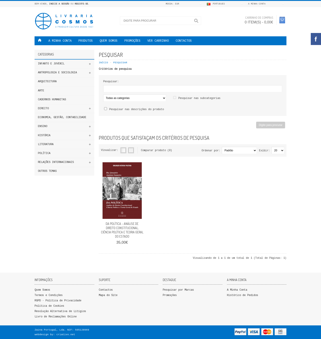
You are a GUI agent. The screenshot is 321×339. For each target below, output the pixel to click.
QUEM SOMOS (108, 41)
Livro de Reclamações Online (56, 316)
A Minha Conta (237, 290)
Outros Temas (47, 171)
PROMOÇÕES (132, 41)
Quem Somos (42, 290)
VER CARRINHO (158, 41)
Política (44, 153)
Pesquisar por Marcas (178, 290)
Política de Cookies (49, 306)
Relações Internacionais (56, 162)
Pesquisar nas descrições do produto (136, 109)
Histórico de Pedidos (242, 295)
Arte (41, 90)
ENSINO (42, 126)
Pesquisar (120, 62)
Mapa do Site (108, 295)
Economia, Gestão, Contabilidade (62, 117)
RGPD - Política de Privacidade (58, 300)
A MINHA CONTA (60, 41)
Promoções (170, 295)
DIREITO (43, 108)
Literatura (46, 144)
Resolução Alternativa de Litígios (60, 311)
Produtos (85, 41)
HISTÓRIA (44, 135)
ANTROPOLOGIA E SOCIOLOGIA (57, 72)
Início (103, 62)
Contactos (184, 41)
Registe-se (81, 4)
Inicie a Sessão (59, 4)
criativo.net (65, 334)
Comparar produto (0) (156, 150)
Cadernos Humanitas (52, 99)
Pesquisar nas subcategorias (199, 98)
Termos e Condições (49, 295)
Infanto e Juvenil (51, 63)
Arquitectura (47, 81)
